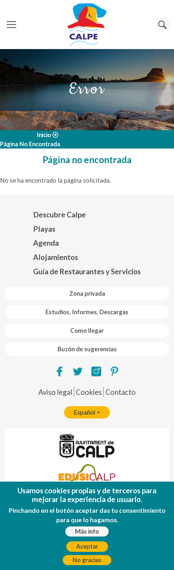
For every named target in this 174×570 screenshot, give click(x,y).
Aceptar (87, 547)
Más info (87, 532)
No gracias (87, 560)
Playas (44, 229)
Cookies (89, 392)
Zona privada (87, 293)
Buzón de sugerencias (87, 349)
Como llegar (87, 330)
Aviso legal (55, 392)
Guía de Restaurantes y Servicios (87, 271)
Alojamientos (55, 257)
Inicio (44, 134)
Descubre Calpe (59, 214)
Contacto (120, 392)
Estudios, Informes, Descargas (87, 312)
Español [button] (84, 412)
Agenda (46, 243)
